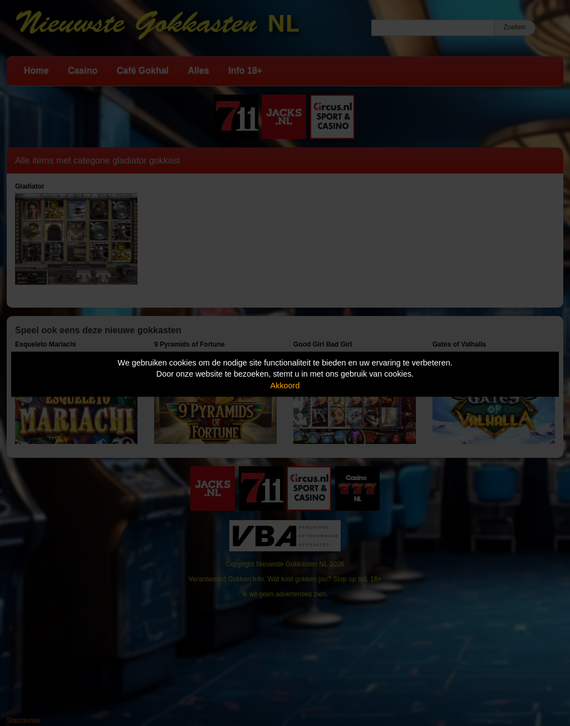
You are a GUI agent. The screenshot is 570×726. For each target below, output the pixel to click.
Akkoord (285, 385)
